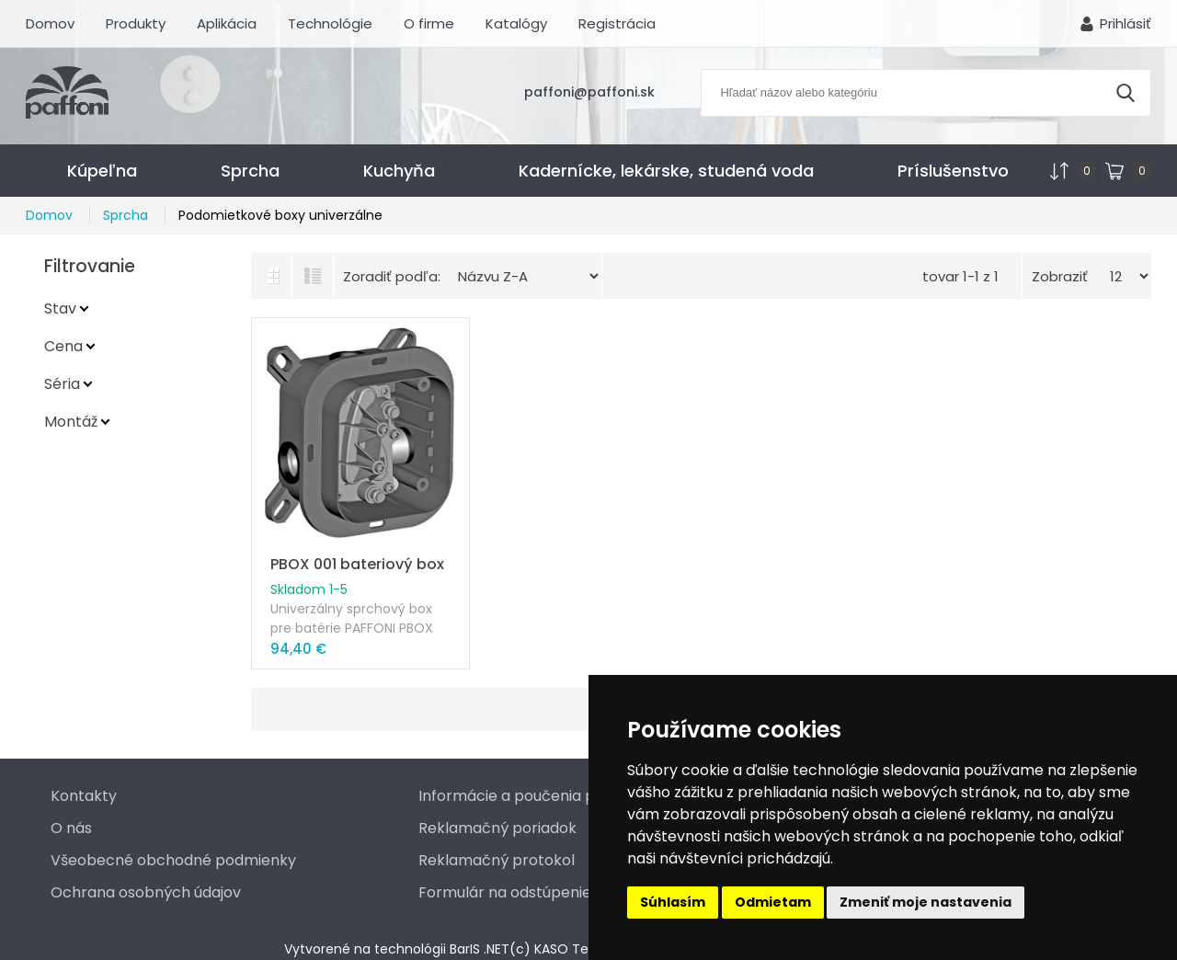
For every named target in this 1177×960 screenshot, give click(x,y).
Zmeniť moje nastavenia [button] (925, 902)
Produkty (136, 23)
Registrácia (617, 23)
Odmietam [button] (773, 902)
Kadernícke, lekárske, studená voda (666, 170)
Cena (63, 346)
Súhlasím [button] (672, 902)
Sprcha (250, 170)
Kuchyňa (399, 170)
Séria (62, 383)
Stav (60, 308)
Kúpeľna (102, 170)
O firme (429, 23)
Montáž (70, 421)
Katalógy (516, 23)
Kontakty (84, 795)
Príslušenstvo (953, 170)
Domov (50, 23)
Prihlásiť (1125, 23)
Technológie (330, 23)
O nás (71, 828)
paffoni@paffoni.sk (589, 92)
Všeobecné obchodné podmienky (173, 860)
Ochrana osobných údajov (146, 892)
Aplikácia (227, 23)
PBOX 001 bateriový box (357, 564)
